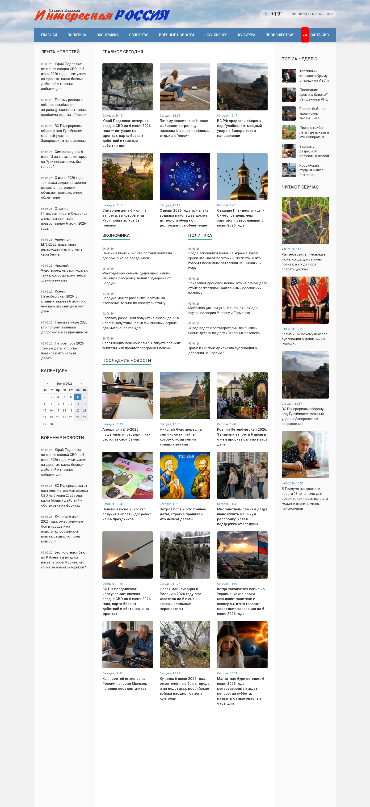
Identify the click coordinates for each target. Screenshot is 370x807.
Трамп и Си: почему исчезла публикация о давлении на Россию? (228, 348)
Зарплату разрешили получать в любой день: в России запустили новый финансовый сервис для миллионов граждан (142, 321)
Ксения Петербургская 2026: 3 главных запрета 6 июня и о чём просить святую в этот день (63, 301)
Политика (76, 35)
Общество (139, 35)
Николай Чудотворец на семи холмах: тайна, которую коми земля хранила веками (64, 272)
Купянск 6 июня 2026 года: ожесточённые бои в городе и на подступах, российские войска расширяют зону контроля (62, 528)
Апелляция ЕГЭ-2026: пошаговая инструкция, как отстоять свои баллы (62, 246)
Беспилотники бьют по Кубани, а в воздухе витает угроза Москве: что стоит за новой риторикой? (64, 559)
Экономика (108, 35)
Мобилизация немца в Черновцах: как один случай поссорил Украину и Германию (228, 308)
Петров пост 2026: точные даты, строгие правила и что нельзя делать (62, 350)
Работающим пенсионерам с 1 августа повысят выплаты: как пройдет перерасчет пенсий (142, 343)
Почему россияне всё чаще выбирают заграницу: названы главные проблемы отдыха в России (64, 107)
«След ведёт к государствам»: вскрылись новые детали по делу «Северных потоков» (228, 328)
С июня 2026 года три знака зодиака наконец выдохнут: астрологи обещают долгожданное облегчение (63, 188)
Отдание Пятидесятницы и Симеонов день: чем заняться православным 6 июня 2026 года (64, 218)
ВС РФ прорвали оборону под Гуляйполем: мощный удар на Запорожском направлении (63, 133)
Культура (246, 35)
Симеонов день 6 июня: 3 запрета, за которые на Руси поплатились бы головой (64, 159)
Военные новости (176, 35)
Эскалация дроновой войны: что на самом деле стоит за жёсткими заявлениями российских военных (228, 286)
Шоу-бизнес (215, 35)
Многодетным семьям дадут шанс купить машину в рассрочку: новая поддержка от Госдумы (142, 276)
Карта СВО (319, 35)
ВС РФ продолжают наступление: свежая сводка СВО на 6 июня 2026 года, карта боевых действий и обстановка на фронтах (64, 495)
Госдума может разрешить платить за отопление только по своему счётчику (142, 298)
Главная (49, 35)
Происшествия (280, 35)
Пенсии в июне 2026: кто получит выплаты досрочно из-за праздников (64, 327)
